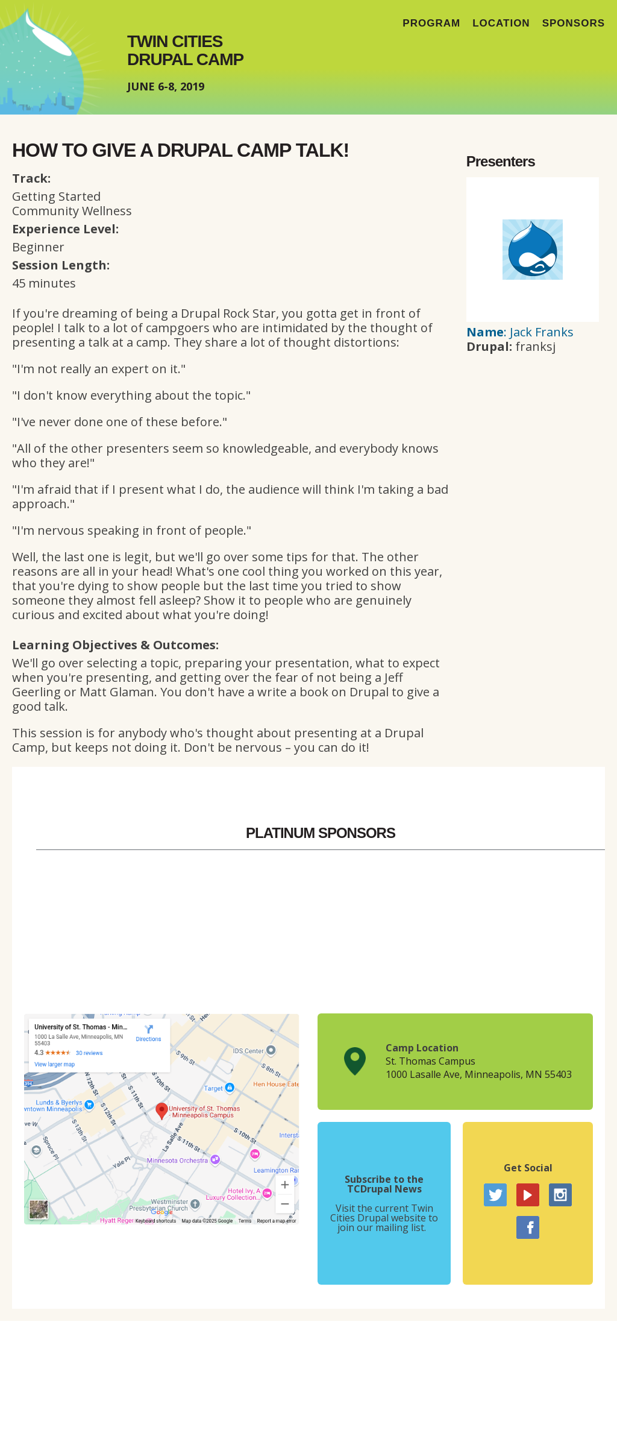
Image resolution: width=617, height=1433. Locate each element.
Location (501, 23)
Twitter (495, 1194)
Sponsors (573, 23)
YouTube (527, 1194)
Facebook (527, 1227)
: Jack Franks (520, 332)
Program (431, 23)
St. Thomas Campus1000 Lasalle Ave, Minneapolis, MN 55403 (479, 1067)
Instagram (560, 1194)
